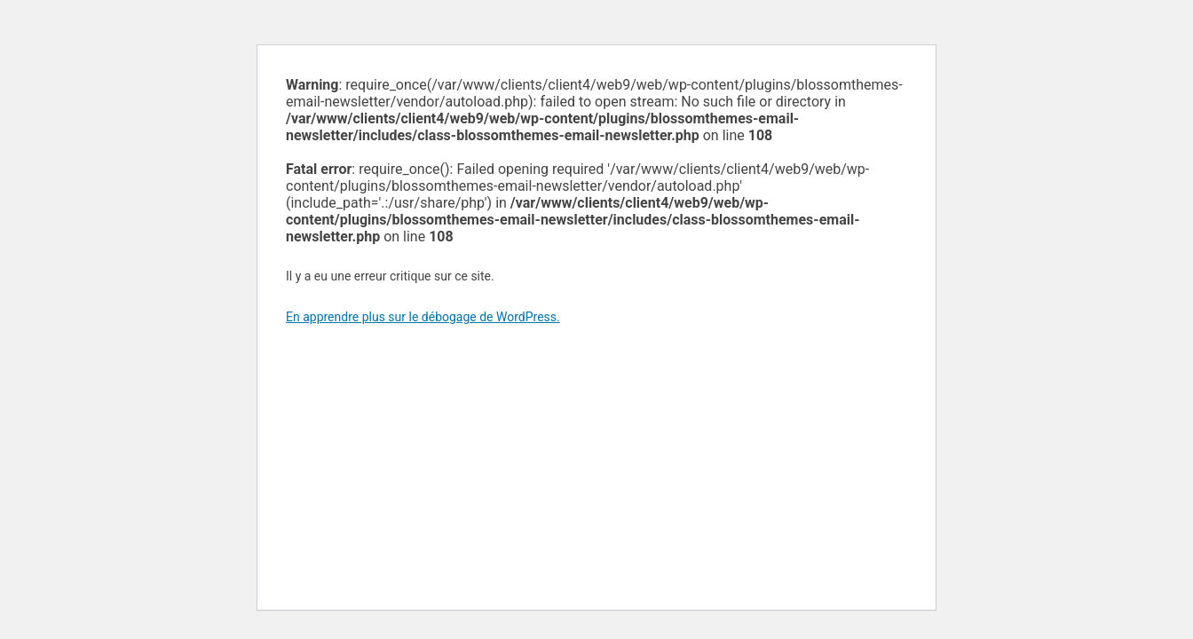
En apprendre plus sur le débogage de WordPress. (423, 317)
